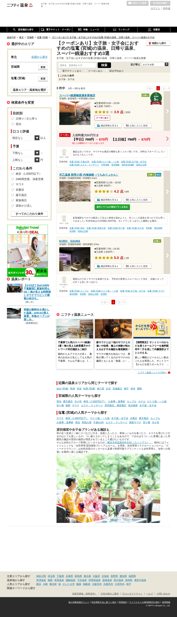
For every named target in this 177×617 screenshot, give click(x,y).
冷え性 (78, 401)
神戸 (128, 584)
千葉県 (60, 576)
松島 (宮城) (89, 388)
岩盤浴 (20, 189)
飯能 (78, 584)
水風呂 (133, 418)
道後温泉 (107, 580)
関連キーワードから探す (21, 588)
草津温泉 (41, 580)
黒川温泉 (118, 580)
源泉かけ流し (24, 205)
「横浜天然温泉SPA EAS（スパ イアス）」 (128, 442)
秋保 (72, 388)
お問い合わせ (163, 594)
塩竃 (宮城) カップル (79, 291)
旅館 (68, 405)
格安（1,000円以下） (94, 401)
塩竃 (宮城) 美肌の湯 (96, 228)
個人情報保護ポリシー (78, 602)
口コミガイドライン (132, 594)
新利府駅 (158, 228)
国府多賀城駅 (128, 165)
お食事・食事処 (116, 401)
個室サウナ (135, 422)
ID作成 (166, 8)
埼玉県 (51, 576)
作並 (79, 388)
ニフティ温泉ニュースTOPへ (152, 372)
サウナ (75, 405)
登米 (133, 388)
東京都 (87, 576)
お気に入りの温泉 (137, 3)
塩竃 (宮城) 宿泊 (77, 228)
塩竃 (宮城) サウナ (156, 291)
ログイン (155, 8)
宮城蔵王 (117, 388)
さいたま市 (69, 584)
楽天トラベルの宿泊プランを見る (112, 207)
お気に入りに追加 (139, 125)
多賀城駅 (115, 165)
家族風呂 (21, 200)
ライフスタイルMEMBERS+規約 (144, 602)
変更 (43, 67)
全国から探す (39, 56)
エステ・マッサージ (92, 405)
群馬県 (78, 576)
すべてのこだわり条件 (29, 213)
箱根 (50, 580)
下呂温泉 (82, 580)
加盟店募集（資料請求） (84, 594)
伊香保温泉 (94, 580)
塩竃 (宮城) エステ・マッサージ (84, 165)
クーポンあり (95, 70)
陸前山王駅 (141, 165)
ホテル (142, 401)
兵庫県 (69, 576)
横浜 (38, 584)
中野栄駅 (105, 165)
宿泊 (59, 401)
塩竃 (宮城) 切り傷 (116, 228)
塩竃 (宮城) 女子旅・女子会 (133, 161)
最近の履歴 (160, 3)
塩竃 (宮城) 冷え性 (135, 228)
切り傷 (60, 405)
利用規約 (123, 602)
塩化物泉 (133, 405)
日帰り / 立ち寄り (26, 118)
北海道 (105, 576)
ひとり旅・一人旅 (157, 401)
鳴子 (126, 388)
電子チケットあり (72, 70)
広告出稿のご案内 (110, 594)
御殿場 (86, 584)
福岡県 (132, 576)
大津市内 (119, 584)
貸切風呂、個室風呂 (115, 405)
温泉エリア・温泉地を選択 (29, 89)
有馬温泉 (59, 580)
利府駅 (149, 228)
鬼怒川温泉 (140, 580)
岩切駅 (72, 231)
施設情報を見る (109, 125)
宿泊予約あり (116, 70)
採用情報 (166, 602)
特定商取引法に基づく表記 (103, 602)
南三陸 (100, 388)
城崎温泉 (70, 580)
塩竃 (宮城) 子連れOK (79, 161)
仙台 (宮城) (62, 388)
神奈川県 (41, 576)
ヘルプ (149, 594)
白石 (108, 388)
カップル (132, 401)
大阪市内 (97, 584)
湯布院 (128, 580)
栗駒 (139, 388)
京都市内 (108, 584)
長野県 (114, 576)
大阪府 (96, 576)
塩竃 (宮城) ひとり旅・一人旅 (105, 161)
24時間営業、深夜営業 (30, 179)
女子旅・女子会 (147, 405)
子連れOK (98, 422)
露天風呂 (68, 401)
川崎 (45, 584)
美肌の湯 (86, 422)
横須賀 (53, 584)
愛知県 (123, 576)
